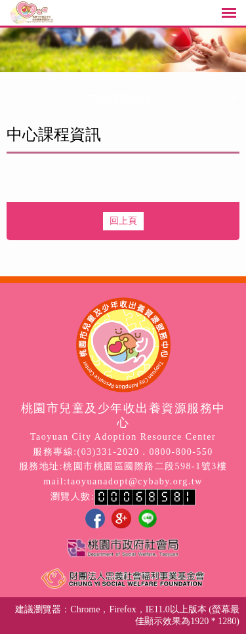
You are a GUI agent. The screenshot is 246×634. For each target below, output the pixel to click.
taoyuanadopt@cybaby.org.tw (135, 481)
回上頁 (123, 221)
